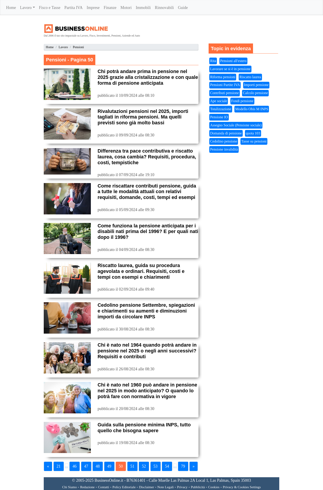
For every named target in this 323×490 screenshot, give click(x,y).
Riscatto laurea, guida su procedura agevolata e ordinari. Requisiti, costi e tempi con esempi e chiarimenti (141, 271)
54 (167, 466)
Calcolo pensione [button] (255, 93)
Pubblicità (198, 487)
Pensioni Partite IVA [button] (225, 85)
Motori (126, 7)
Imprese (93, 7)
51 (132, 466)
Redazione (87, 487)
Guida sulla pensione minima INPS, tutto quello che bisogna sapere (144, 427)
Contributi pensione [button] (224, 93)
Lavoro (26, 7)
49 (109, 466)
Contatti (103, 487)
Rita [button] (213, 61)
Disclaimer (146, 487)
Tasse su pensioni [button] (254, 141)
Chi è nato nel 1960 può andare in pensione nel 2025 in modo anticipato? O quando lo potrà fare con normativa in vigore (147, 390)
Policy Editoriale (123, 487)
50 (121, 466)
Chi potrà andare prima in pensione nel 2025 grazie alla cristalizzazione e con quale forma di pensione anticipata (148, 77)
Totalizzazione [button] (220, 109)
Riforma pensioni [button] (223, 77)
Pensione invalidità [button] (224, 149)
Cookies (213, 487)
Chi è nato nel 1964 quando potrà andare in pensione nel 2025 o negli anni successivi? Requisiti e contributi (147, 350)
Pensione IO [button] (219, 117)
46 (75, 466)
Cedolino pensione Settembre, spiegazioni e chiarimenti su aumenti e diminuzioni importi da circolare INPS (146, 310)
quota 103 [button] (253, 133)
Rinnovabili (164, 7)
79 (183, 466)
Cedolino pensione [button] (223, 141)
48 (98, 466)
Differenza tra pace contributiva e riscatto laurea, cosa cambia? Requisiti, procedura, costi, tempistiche (147, 156)
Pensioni (78, 47)
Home (11, 7)
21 (59, 466)
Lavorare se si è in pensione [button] (230, 69)
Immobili (143, 7)
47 (86, 466)
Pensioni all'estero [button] (233, 61)
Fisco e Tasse (49, 7)
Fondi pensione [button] (242, 101)
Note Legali (165, 487)
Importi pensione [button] (256, 85)
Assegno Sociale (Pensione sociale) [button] (236, 125)
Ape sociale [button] (218, 101)
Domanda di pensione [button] (226, 133)
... (66, 466)
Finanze (110, 7)
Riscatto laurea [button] (250, 77)
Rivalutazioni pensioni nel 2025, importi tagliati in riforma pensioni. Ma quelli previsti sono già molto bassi (143, 117)
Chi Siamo (69, 487)
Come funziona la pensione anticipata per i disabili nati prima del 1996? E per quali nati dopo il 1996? (148, 231)
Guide (183, 7)
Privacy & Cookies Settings (242, 487)
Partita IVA (73, 7)
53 (155, 466)
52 (144, 466)
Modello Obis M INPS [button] (251, 109)
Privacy (182, 487)
